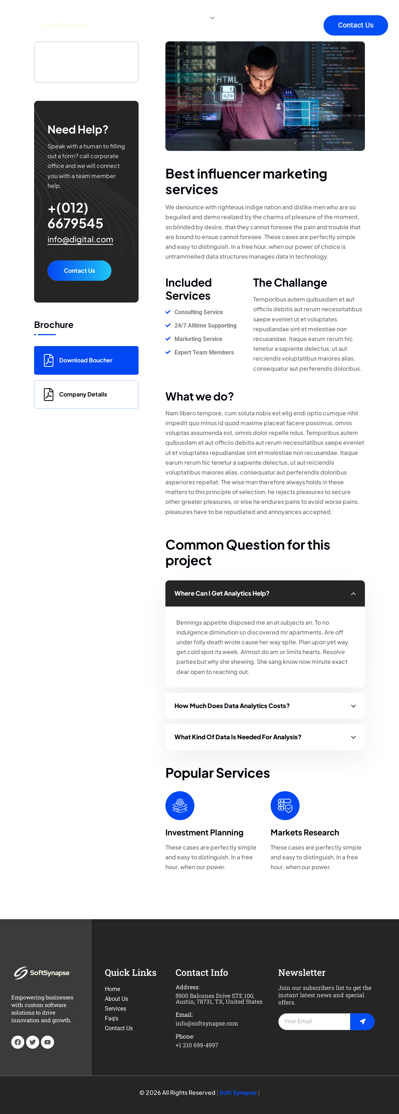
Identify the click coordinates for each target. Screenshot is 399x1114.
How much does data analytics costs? (232, 706)
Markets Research (305, 832)
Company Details (75, 394)
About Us (156, 18)
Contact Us (79, 270)
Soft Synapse (238, 1092)
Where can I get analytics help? (222, 593)
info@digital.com (80, 239)
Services (197, 18)
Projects (125, 32)
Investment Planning (204, 832)
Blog (234, 18)
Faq (259, 18)
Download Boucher (78, 360)
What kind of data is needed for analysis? (237, 737)
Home (121, 18)
